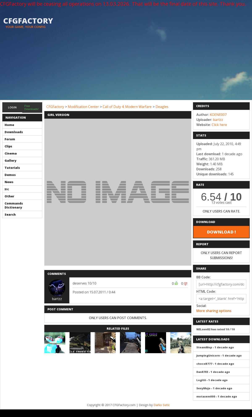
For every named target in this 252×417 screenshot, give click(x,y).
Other (9, 196)
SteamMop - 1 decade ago (215, 347)
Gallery (10, 161)
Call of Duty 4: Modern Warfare (127, 106)
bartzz (57, 298)
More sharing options (213, 310)
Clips (8, 146)
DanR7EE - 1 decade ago (213, 372)
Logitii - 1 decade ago (212, 380)
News (9, 182)
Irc (7, 189)
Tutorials (12, 168)
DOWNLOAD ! (221, 232)
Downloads (14, 132)
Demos (10, 175)
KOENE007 (218, 114)
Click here (219, 124)
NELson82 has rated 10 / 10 (215, 329)
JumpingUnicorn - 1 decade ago (219, 355)
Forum (10, 139)
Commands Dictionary (14, 205)
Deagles (162, 106)
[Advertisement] (126, 68)
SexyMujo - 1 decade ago (214, 388)
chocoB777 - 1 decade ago (215, 364)
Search (10, 214)
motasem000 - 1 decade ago (216, 396)
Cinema (11, 153)
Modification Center (83, 106)
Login (12, 107)
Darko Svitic (162, 405)
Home (9, 125)
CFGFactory (55, 106)
